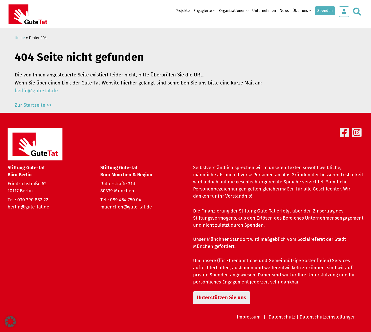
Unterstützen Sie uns (221, 297)
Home (20, 38)
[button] (10, 321)
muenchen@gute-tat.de (126, 207)
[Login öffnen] (344, 11)
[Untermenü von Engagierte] (214, 10)
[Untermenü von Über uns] (310, 10)
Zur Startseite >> (33, 105)
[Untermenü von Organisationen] (247, 10)
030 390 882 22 (32, 200)
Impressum (249, 317)
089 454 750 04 (125, 200)
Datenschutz (282, 317)
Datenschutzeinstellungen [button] (328, 317)
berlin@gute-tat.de (36, 90)
